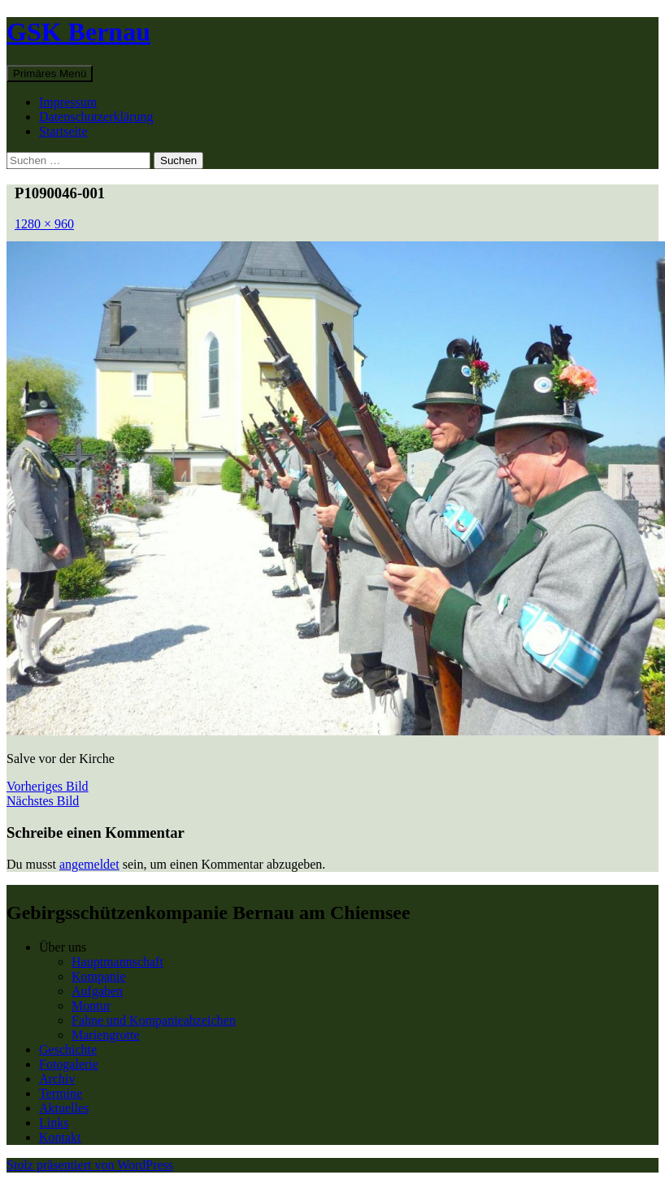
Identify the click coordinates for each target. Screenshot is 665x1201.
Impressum (68, 102)
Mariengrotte (106, 1035)
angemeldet (89, 864)
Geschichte (68, 1049)
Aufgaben (97, 991)
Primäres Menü (49, 73)
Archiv (57, 1079)
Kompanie (99, 976)
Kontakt (60, 1137)
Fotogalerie (68, 1064)
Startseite (63, 131)
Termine (60, 1093)
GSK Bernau (78, 31)
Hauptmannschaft (117, 962)
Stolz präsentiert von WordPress (90, 1165)
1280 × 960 (44, 224)
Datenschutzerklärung (96, 117)
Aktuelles (64, 1108)
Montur (91, 1005)
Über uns (62, 947)
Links (53, 1122)
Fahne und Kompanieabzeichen (154, 1020)
